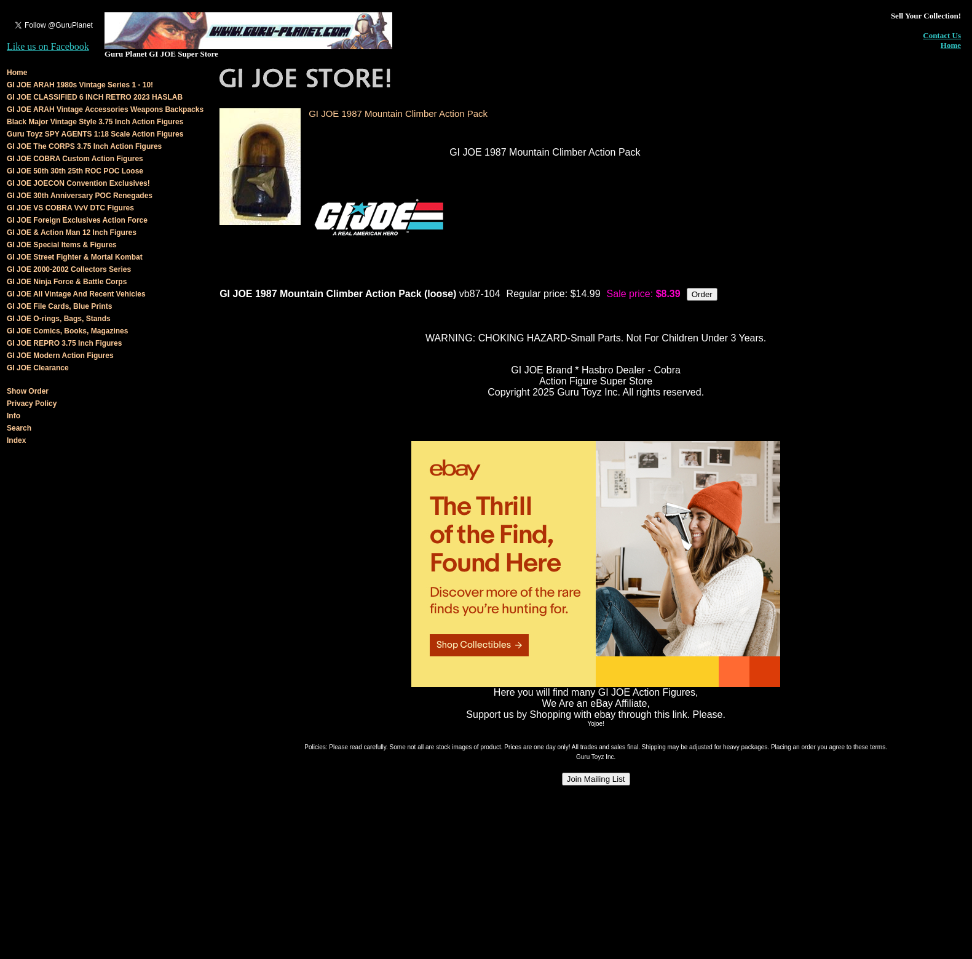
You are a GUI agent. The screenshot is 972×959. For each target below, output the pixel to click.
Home (951, 45)
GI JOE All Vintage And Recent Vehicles (76, 294)
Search (19, 428)
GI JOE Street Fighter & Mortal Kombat (75, 257)
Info (13, 416)
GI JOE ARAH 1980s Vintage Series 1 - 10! (80, 85)
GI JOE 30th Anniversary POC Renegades (79, 195)
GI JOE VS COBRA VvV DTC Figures (70, 208)
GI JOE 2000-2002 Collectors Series (69, 269)
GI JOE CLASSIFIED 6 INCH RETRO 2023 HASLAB (95, 97)
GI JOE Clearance (38, 368)
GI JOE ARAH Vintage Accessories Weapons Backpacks (105, 109)
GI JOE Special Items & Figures (62, 245)
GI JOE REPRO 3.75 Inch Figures (64, 343)
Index (16, 440)
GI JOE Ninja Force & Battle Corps (67, 281)
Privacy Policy (32, 403)
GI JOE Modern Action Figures (60, 355)
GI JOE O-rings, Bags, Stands (59, 318)
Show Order (28, 391)
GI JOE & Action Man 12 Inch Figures (71, 232)
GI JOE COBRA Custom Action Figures (75, 158)
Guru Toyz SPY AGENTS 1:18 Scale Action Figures (95, 134)
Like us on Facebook (48, 46)
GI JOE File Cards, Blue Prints (59, 306)
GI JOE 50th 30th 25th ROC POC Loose (75, 171)
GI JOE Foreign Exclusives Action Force (77, 220)
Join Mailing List (596, 779)
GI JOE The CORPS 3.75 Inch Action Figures (84, 146)
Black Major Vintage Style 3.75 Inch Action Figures (95, 121)
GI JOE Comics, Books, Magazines (67, 331)
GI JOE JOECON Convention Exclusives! (78, 183)
